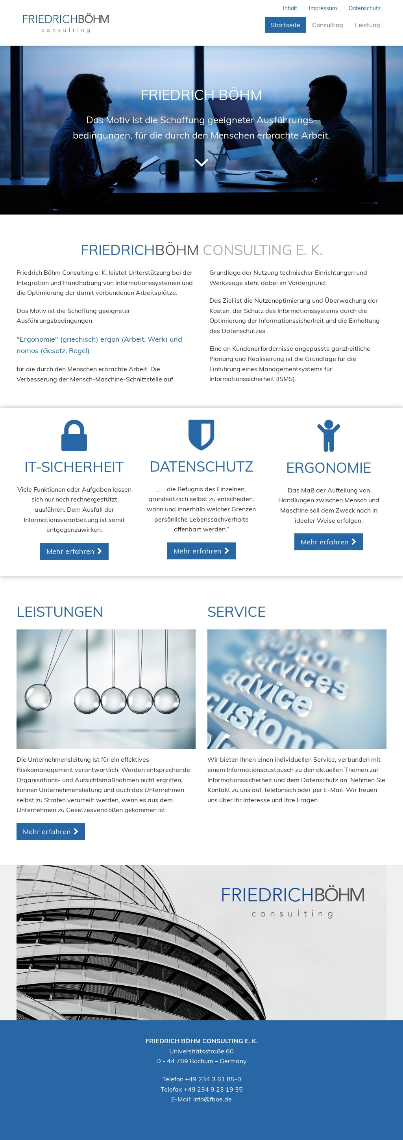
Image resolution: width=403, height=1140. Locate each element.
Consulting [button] (327, 25)
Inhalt (290, 8)
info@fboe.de (212, 1099)
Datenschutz (365, 8)
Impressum (323, 8)
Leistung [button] (367, 25)
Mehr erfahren (70, 551)
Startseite (288, 24)
